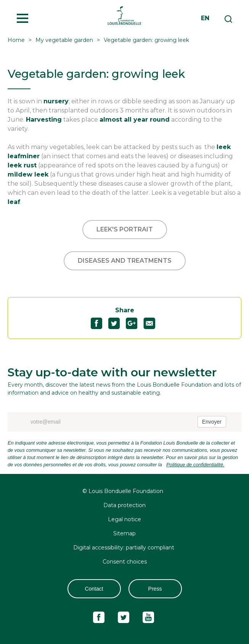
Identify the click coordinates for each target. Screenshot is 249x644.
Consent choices (125, 561)
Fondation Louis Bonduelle (124, 15)
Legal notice (124, 519)
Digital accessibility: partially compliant (124, 547)
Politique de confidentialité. (195, 464)
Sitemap (124, 533)
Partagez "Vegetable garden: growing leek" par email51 (152, 323)
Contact (94, 589)
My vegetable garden (64, 40)
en (205, 18)
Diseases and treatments (125, 260)
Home (16, 40)
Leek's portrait (124, 229)
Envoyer (212, 422)
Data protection (124, 505)
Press (155, 589)
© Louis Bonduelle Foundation (122, 491)
